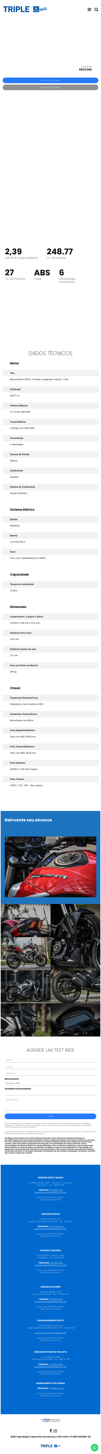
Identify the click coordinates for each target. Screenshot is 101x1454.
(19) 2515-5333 (56, 1226)
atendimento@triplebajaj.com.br (50, 1192)
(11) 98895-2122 (56, 1388)
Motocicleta (12, 1079)
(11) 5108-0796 (56, 1190)
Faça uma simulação (50, 87)
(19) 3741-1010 (56, 1262)
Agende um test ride (50, 80)
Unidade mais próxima (18, 1089)
